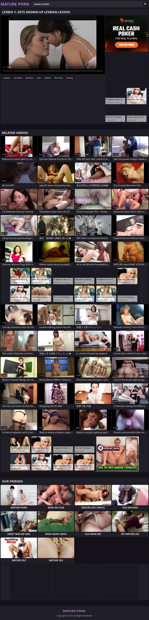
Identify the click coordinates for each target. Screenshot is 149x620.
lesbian (47, 77)
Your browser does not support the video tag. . (53, 45)
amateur (29, 77)
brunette (18, 77)
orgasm (6, 77)
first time (59, 77)
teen (39, 77)
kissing (69, 77)
